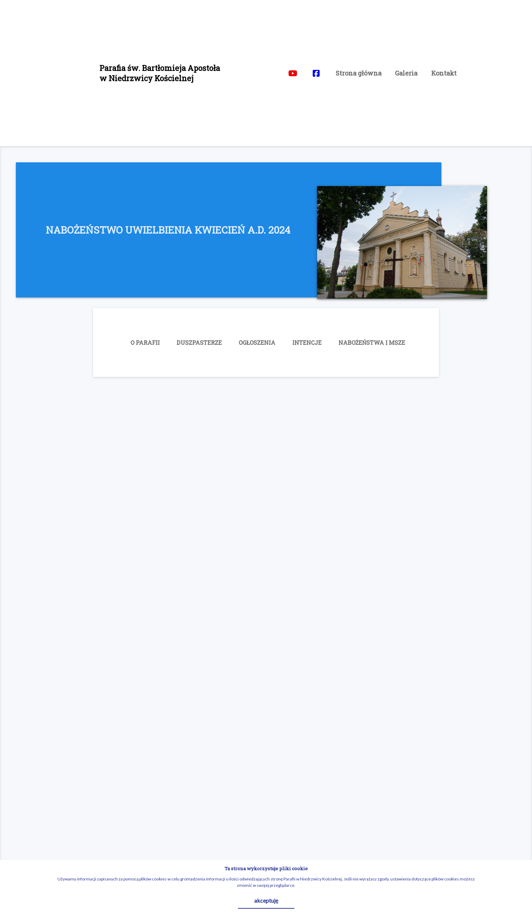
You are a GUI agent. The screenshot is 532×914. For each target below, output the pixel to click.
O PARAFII (145, 342)
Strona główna (358, 73)
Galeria (406, 73)
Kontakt (444, 73)
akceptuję (266, 900)
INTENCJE (307, 342)
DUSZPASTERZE (199, 342)
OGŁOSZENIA (257, 342)
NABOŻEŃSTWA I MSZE (371, 342)
